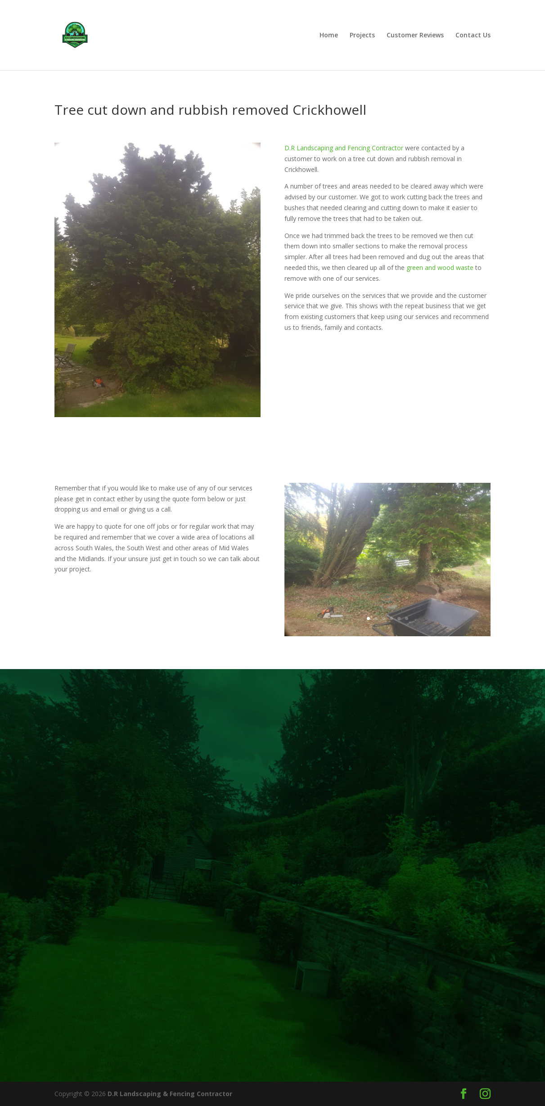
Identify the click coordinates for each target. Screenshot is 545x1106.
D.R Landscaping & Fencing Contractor (170, 1093)
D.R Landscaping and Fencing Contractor (343, 148)
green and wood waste (439, 267)
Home (329, 35)
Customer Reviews (415, 35)
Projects (362, 35)
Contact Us (473, 35)
